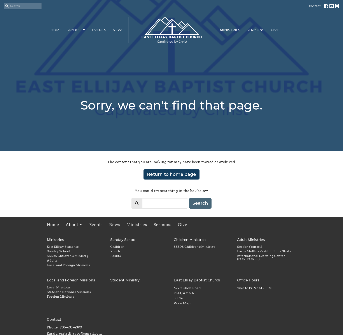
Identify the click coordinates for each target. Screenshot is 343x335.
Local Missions (58, 287)
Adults (52, 260)
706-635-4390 (71, 327)
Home (56, 30)
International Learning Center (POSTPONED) (261, 257)
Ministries (230, 30)
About (77, 30)
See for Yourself (249, 246)
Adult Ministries (251, 240)
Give (275, 30)
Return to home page (171, 174)
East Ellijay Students (63, 246)
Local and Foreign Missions (68, 265)
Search (200, 203)
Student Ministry (125, 280)
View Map (182, 303)
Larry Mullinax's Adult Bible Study (264, 251)
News (118, 30)
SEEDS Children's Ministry (67, 256)
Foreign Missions (60, 296)
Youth (115, 251)
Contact (315, 6)
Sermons (255, 30)
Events (99, 30)
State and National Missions (69, 292)
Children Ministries (190, 240)
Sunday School (58, 251)
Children (117, 246)
